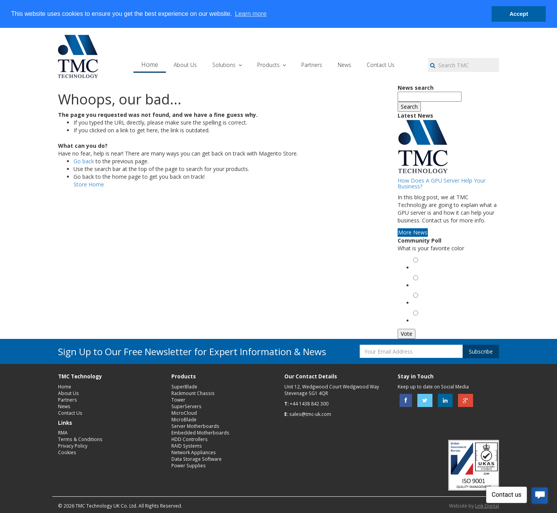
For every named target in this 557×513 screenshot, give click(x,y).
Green (422, 268)
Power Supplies (188, 465)
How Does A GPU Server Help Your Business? (441, 183)
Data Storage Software (196, 459)
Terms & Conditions (80, 439)
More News (412, 232)
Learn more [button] (251, 13)
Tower (178, 400)
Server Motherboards (195, 426)
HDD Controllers (189, 439)
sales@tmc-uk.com (310, 414)
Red (419, 286)
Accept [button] (518, 14)
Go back (83, 161)
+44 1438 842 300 (309, 403)
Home (64, 386)
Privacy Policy (72, 446)
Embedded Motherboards (200, 432)
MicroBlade (183, 419)
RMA (63, 432)
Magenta (425, 321)
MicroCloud (184, 413)
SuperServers (186, 406)
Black (421, 303)
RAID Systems (186, 446)
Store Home (88, 184)
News (64, 406)
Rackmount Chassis (193, 393)
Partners (67, 400)
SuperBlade (184, 386)
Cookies (67, 452)
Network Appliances (193, 452)
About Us (68, 393)
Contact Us (70, 413)
